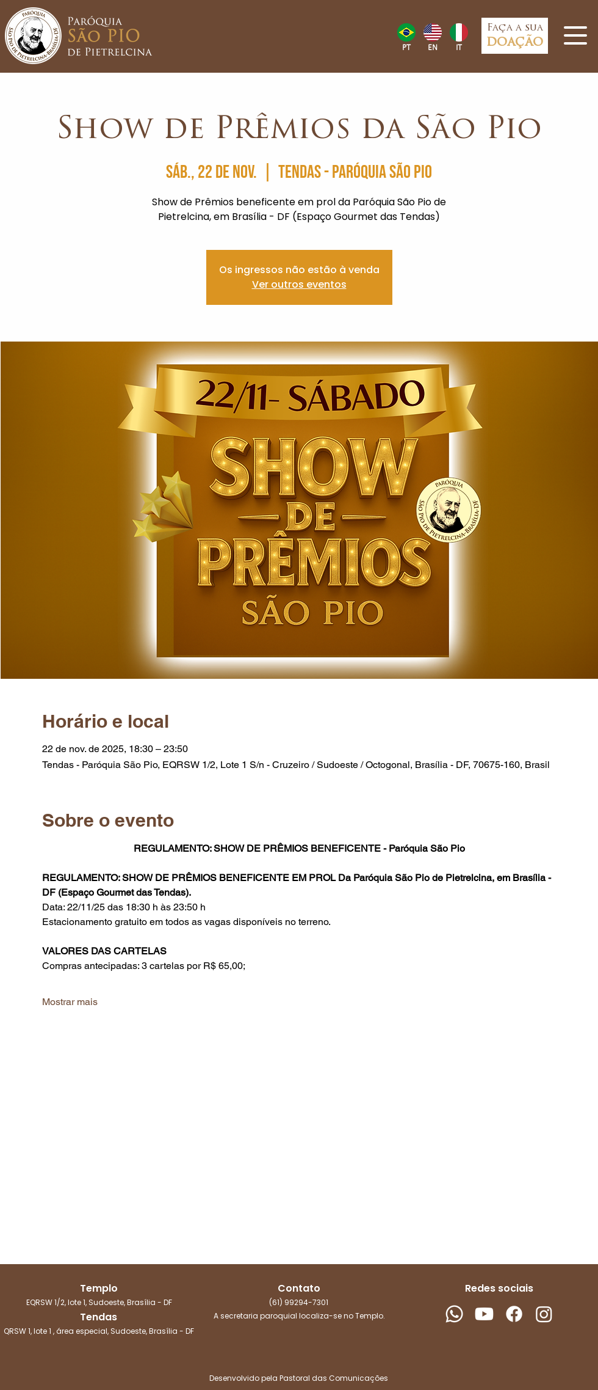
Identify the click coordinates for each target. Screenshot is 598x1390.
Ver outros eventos (299, 284)
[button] (575, 35)
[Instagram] (544, 1314)
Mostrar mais (70, 1002)
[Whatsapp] (454, 1314)
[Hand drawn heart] (406, 32)
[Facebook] (514, 1314)
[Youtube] (484, 1314)
